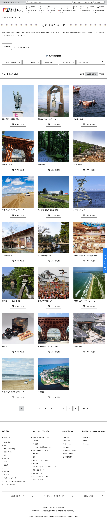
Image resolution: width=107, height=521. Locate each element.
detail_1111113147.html (53, 239)
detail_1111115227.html (18, 193)
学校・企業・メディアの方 (81, 2)
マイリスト (101, 7)
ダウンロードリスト (21, 47)
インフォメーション (9, 484)
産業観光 (35, 463)
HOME (4, 17)
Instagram (66, 441)
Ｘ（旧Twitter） (67, 444)
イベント (56, 7)
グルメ (62, 7)
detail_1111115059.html (18, 102)
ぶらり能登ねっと (86, 11)
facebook (66, 437)
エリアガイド (52, 11)
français (86, 444)
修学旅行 (35, 454)
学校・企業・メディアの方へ (41, 450)
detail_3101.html (18, 239)
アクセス (82, 7)
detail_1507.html (53, 330)
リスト (17, 124)
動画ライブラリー (38, 473)
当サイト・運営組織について (41, 437)
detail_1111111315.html (89, 284)
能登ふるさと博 (68, 454)
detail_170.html (89, 330)
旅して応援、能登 (32, 11)
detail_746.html (18, 148)
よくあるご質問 (90, 7)
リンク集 (35, 444)
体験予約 (48, 7)
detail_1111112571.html (18, 284)
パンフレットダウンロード (11, 478)
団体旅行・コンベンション (40, 460)
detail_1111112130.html (18, 375)
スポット (41, 7)
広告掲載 (35, 441)
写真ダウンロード (38, 470)
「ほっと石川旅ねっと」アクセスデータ (44, 467)
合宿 (34, 457)
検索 (103, 62)
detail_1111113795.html (53, 148)
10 (76, 408)
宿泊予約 (75, 7)
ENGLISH (86, 437)
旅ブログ (42, 11)
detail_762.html (53, 284)
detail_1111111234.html (53, 102)
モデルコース (34, 7)
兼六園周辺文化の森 (99, 11)
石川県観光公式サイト (13, 9)
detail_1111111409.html (18, 330)
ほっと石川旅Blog (9, 449)
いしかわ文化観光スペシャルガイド (68, 11)
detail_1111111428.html (89, 102)
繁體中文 (86, 441)
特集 (26, 7)
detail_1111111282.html (53, 193)
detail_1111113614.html (89, 239)
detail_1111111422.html (53, 375)
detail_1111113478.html (89, 148)
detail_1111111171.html (89, 193)
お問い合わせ (89, 496)
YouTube (66, 447)
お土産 (68, 7)
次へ (84, 408)
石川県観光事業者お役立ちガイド (43, 447)
